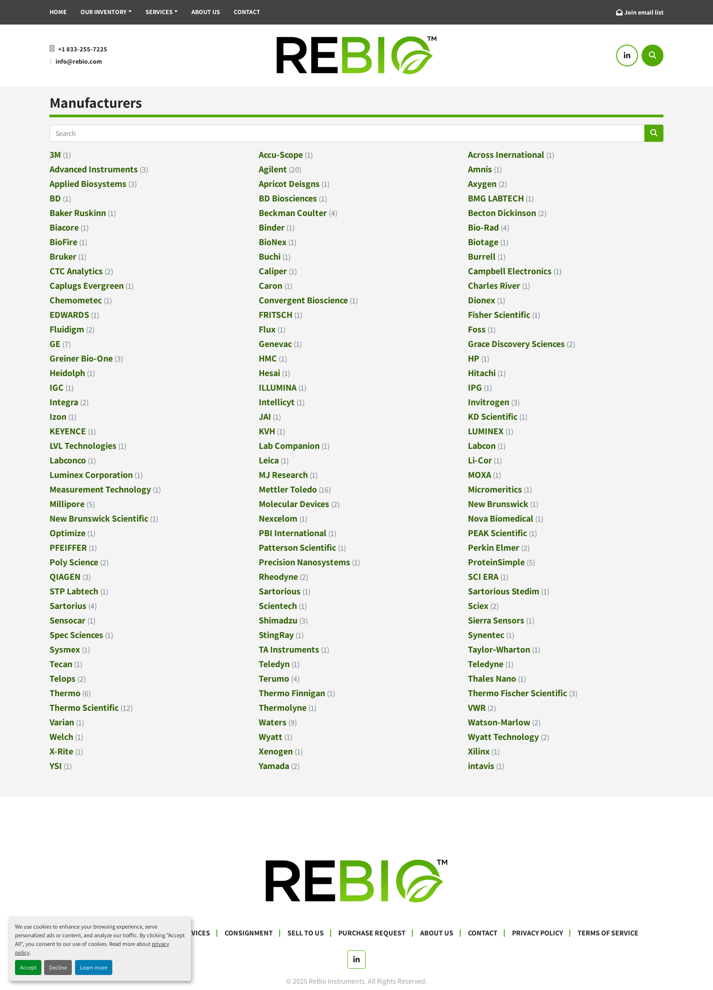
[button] (106, 12)
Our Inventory (103, 12)
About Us (205, 12)
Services (159, 12)
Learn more (93, 967)
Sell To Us (305, 933)
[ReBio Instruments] (356, 880)
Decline (58, 967)
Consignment (249, 933)
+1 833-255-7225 (82, 49)
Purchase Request (372, 933)
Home (58, 12)
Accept (28, 967)
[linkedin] (627, 55)
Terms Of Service (607, 933)
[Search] (652, 55)
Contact (247, 12)
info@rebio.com (78, 61)
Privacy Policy (537, 933)
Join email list (643, 12)
